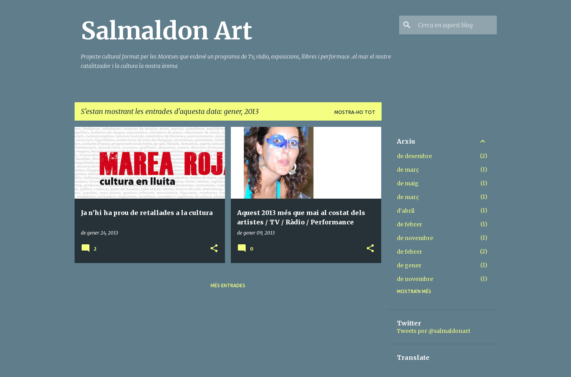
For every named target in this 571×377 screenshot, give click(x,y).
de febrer (409, 224)
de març (408, 169)
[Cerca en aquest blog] (456, 25)
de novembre (415, 238)
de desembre (414, 156)
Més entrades (228, 285)
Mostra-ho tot (354, 112)
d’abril (405, 210)
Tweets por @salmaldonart (433, 330)
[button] (214, 249)
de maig (408, 183)
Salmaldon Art (166, 31)
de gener (409, 265)
